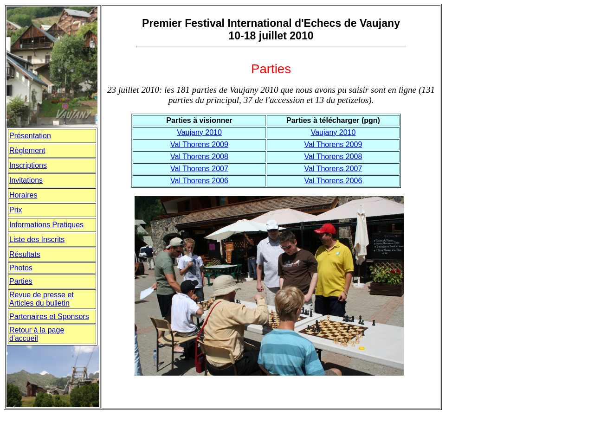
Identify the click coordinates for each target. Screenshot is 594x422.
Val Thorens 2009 (199, 144)
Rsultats (24, 254)
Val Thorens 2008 (199, 156)
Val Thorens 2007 (199, 169)
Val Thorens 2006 (199, 181)
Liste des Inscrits (37, 239)
